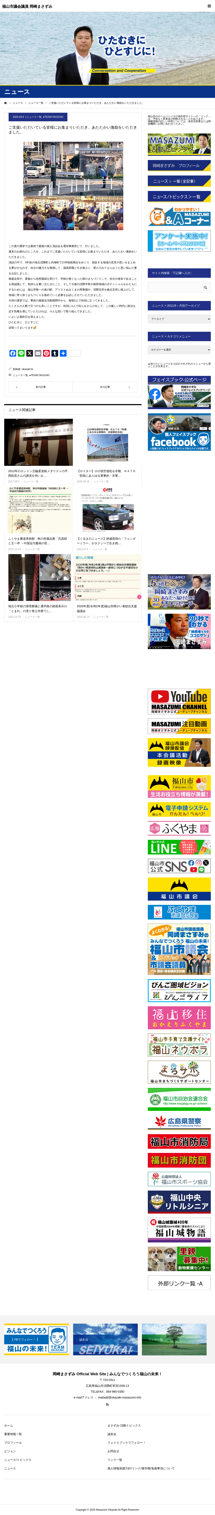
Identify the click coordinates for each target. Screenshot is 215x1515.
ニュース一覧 (34, 116)
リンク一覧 (115, 1459)
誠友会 (112, 1434)
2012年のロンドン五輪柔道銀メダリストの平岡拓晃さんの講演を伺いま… (38, 473)
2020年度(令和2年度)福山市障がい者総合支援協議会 (107, 608)
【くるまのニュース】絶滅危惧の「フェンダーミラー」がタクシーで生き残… (106, 541)
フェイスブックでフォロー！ (127, 1442)
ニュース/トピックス (17, 1459)
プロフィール (13, 1442)
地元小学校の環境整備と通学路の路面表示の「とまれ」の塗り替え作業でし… (37, 608)
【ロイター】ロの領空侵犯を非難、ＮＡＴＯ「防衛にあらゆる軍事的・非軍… (106, 473)
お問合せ (113, 1451)
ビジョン (10, 1451)
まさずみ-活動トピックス (124, 1425)
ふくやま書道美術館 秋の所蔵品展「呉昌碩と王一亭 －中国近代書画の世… (37, 541)
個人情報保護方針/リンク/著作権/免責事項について (141, 1468)
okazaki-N (27, 369)
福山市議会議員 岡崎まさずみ (27, 6)
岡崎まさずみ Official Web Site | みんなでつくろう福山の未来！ (107, 1374)
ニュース (10, 1468)
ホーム (8, 1425)
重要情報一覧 (13, 1434)
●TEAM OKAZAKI (53, 116)
